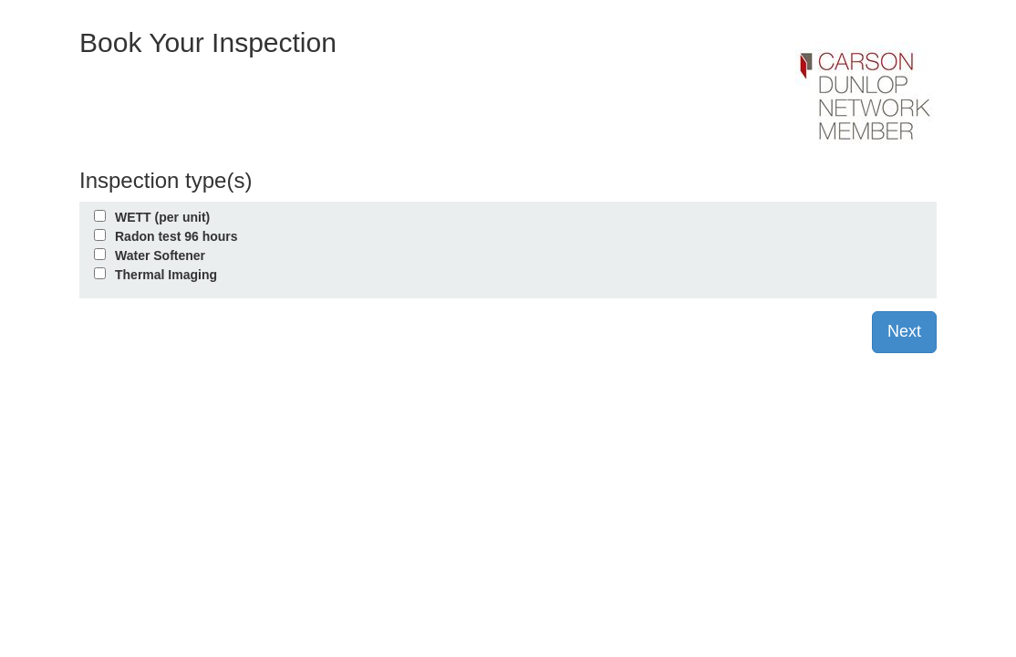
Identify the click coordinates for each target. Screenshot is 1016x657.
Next (904, 331)
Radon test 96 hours (176, 236)
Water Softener (160, 255)
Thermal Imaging (166, 274)
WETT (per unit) (162, 217)
